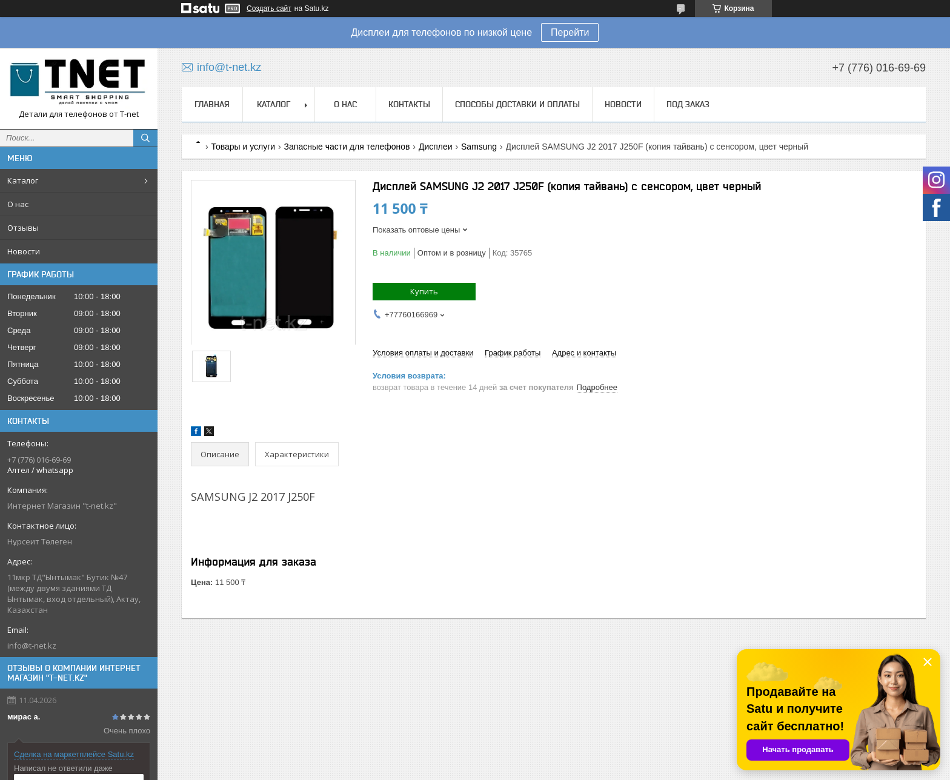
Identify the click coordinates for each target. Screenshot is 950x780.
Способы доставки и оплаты (517, 104)
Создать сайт (269, 8)
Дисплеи (436, 146)
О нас (17, 204)
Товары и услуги (243, 146)
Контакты (409, 104)
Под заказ (687, 104)
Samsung (479, 146)
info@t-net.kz (31, 645)
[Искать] (145, 138)
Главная (212, 104)
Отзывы (23, 227)
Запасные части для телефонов (347, 146)
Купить (424, 291)
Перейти (570, 32)
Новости (23, 251)
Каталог (22, 180)
